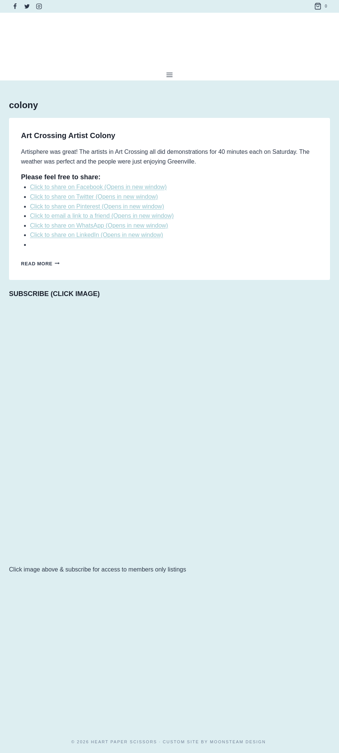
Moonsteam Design (238, 742)
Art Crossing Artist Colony (68, 135)
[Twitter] (27, 6)
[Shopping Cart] (322, 6)
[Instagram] (39, 6)
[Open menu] (170, 74)
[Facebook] (15, 6)
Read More (40, 263)
